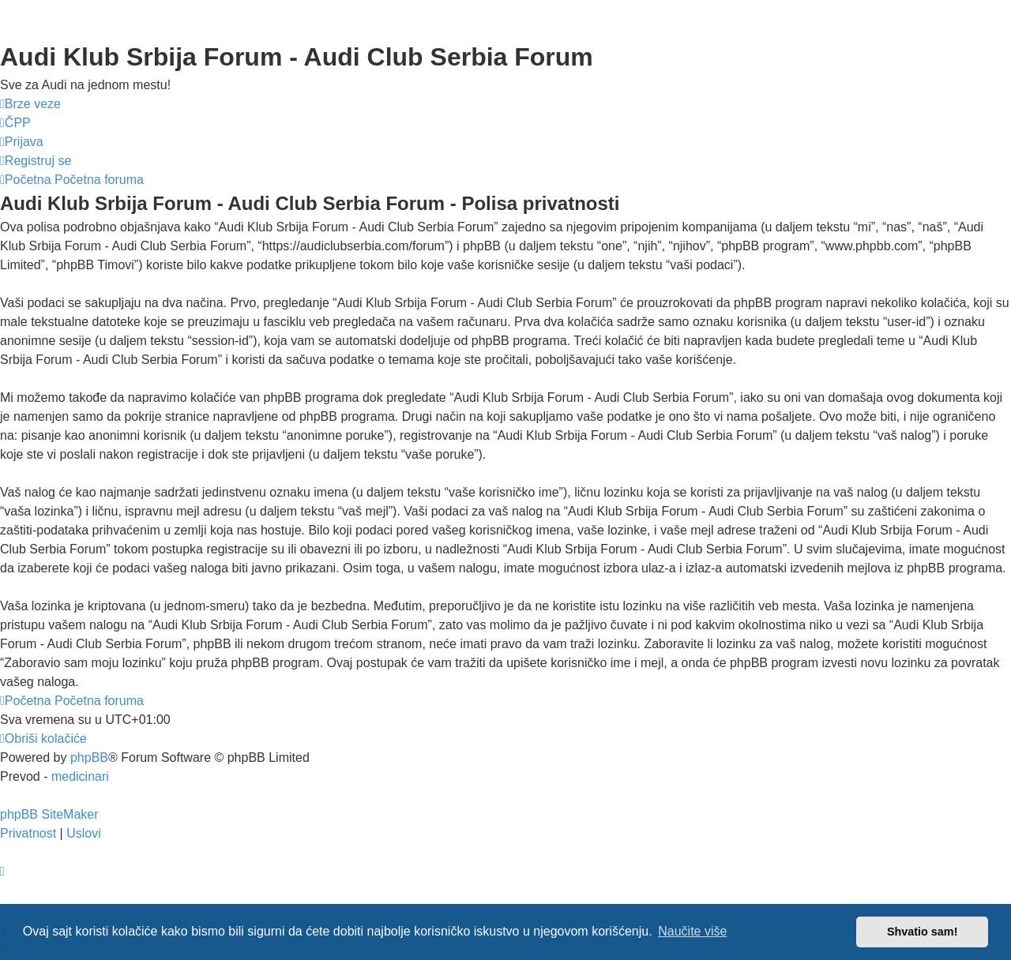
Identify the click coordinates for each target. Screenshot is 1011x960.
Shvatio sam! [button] (922, 931)
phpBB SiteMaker (49, 814)
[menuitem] (15, 123)
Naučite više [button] (692, 931)
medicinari (80, 776)
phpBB (89, 757)
